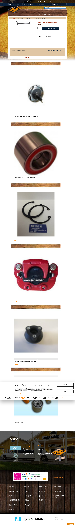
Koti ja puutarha (56, 488)
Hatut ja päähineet (42, 491)
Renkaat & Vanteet (28, 495)
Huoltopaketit (27, 491)
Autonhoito (12, 490)
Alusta (11, 488)
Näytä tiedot (62, 523)
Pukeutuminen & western (57, 11)
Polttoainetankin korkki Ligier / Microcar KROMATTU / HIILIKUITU (26, 116)
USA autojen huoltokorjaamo (15, 4)
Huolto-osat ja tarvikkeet (14, 491)
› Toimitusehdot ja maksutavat (57, 477)
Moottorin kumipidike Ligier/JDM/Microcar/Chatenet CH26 (25, 361)
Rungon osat (27, 18)
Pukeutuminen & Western (43, 486)
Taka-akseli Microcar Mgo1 (40, 18)
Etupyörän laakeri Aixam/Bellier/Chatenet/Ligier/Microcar (25, 177)
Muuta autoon (12, 503)
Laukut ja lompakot (42, 494)
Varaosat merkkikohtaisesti (29, 503)
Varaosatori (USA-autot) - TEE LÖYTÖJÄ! (14, 505)
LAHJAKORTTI (27, 505)
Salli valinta (65, 513)
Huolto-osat (26, 490)
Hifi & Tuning (27, 492)
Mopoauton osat (44, 11)
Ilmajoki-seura (56, 497)
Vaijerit (26, 499)
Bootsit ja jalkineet (42, 492)
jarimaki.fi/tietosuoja (25, 518)
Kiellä (65, 517)
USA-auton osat (33, 11)
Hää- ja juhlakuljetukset (29, 4)
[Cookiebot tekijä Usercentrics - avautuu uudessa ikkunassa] (7, 524)
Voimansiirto (12, 501)
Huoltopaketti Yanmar (19, 422)
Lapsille (40, 496)
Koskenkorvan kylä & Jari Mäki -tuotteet (58, 496)
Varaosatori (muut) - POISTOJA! (15, 506)
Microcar (32, 18)
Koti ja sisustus (41, 495)
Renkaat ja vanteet (13, 495)
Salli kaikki (65, 510)
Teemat (55, 492)
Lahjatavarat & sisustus (44, 14)
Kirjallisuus (12, 492)
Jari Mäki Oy (57, 4)
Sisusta (11, 496)
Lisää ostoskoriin (50, 28)
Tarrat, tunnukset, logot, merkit (15, 499)
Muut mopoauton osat (28, 501)
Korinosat (11, 494)
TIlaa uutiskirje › (15, 448)
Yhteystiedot (42, 4)
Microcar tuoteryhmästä (53, 51)
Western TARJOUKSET (43, 500)
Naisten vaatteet (42, 490)
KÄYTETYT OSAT (27, 504)
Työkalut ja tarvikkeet (57, 491)
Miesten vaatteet (42, 488)
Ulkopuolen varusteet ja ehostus (15, 500)
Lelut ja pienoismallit (57, 490)
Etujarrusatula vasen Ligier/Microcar (21, 298)
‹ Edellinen (13, 18)
